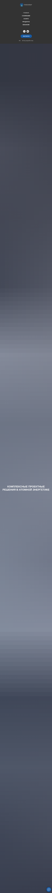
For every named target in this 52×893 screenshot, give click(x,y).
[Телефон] (24, 31)
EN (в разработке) (27, 40)
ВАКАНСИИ (26, 24)
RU (20, 40)
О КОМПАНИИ (26, 15)
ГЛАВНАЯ (26, 12)
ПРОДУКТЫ (26, 21)
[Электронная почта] (28, 31)
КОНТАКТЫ (26, 36)
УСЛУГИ (26, 18)
